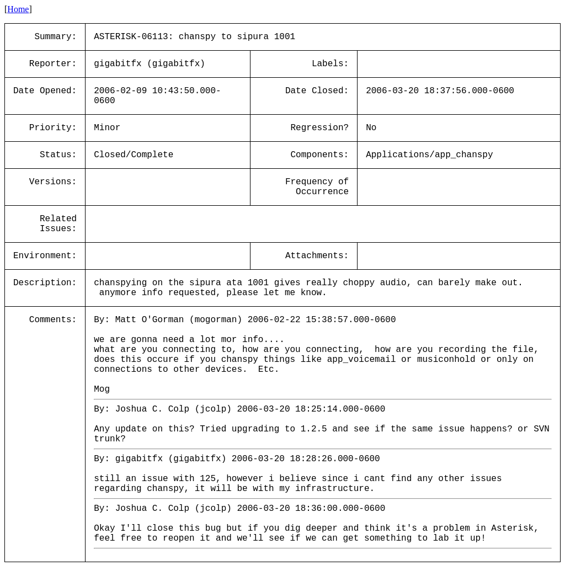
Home (18, 9)
